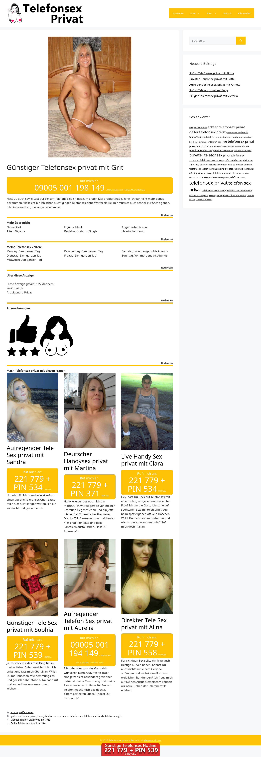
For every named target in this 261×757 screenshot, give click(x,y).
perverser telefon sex (71, 715)
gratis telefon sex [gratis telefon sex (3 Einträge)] (233, 133)
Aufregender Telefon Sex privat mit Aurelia (88, 620)
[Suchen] (241, 41)
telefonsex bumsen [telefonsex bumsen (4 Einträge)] (242, 164)
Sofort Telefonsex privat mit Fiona (211, 73)
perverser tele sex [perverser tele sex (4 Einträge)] (240, 146)
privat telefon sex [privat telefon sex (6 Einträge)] (233, 155)
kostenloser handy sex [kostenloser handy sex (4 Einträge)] (231, 137)
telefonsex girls (113, 715)
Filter (213, 13)
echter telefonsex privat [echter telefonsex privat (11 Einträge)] (226, 127)
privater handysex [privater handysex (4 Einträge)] (243, 150)
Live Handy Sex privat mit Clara (142, 459)
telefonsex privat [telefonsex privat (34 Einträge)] (208, 182)
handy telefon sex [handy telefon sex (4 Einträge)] (210, 137)
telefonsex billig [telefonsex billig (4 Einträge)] (224, 164)
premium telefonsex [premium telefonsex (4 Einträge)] (223, 150)
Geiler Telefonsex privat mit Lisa (28, 722)
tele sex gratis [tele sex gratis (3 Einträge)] (202, 195)
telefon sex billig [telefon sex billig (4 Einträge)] (208, 164)
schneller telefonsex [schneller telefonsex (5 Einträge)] (200, 160)
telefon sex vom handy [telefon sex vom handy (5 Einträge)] (239, 190)
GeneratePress (152, 739)
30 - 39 (14, 711)
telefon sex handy (94, 715)
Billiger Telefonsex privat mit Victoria (213, 96)
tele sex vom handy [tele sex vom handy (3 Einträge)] (204, 200)
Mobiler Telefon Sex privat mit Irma (30, 719)
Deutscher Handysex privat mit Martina (86, 461)
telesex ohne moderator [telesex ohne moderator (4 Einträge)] (234, 195)
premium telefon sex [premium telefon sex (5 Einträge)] (200, 150)
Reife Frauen (26, 711)
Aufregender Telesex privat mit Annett (214, 84)
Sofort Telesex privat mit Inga (208, 90)
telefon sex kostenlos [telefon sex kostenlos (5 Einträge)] (225, 173)
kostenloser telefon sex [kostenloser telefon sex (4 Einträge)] (209, 141)
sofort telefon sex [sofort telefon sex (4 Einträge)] (233, 160)
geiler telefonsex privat (23, 715)
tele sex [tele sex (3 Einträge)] (192, 195)
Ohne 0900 (244, 13)
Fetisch (227, 13)
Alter (196, 13)
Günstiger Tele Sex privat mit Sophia (32, 625)
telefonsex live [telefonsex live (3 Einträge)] (243, 173)
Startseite (178, 13)
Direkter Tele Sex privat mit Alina (144, 623)
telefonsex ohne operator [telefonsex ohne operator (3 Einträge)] (219, 177)
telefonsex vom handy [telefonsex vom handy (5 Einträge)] (214, 190)
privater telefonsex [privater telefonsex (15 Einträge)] (206, 155)
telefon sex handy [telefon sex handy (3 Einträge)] (205, 173)
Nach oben (167, 215)
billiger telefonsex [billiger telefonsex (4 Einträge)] (198, 127)
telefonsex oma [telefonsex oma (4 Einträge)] (238, 177)
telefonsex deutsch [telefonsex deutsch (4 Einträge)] (198, 168)
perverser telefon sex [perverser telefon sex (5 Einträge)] (201, 146)
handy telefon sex (48, 715)
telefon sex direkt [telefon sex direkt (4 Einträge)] (217, 168)
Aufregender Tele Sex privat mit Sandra (30, 455)
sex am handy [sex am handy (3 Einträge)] (218, 160)
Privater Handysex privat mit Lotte (212, 79)
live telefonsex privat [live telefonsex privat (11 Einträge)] (238, 141)
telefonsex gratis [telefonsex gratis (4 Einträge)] (235, 168)
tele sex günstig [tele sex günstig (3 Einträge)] (215, 195)
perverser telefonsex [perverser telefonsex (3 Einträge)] (222, 146)
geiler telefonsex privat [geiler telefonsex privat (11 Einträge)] (207, 132)
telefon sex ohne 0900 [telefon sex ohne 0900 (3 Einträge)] (198, 177)
